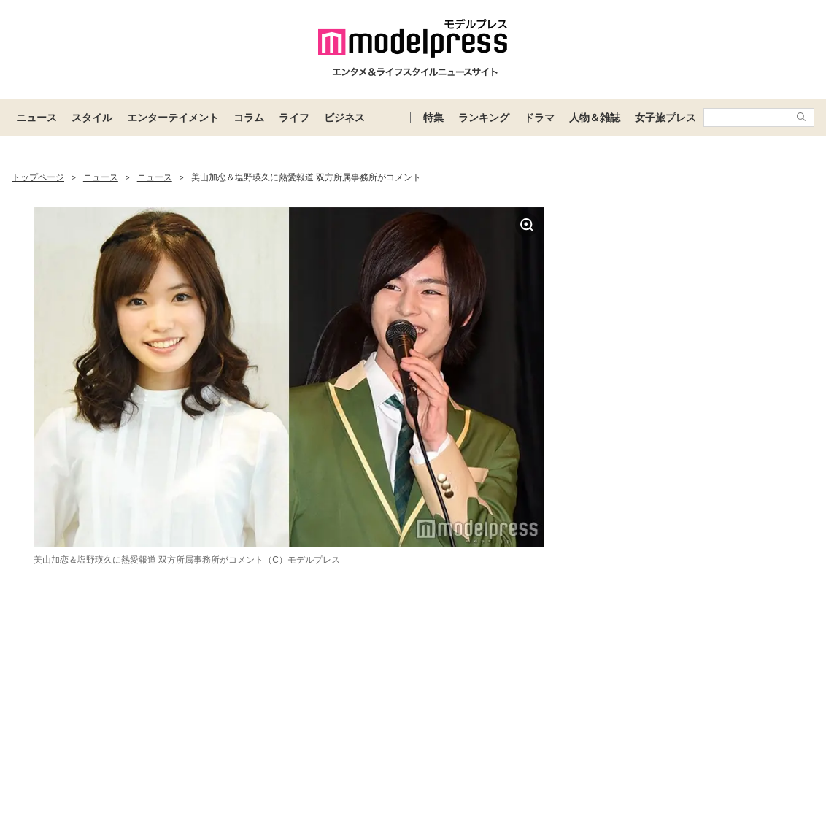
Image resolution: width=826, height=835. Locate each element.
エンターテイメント (173, 117)
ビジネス (344, 117)
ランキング (483, 117)
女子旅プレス (665, 117)
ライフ (294, 117)
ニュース (36, 117)
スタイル (92, 117)
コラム (248, 117)
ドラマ (539, 117)
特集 (433, 117)
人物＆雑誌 (594, 117)
